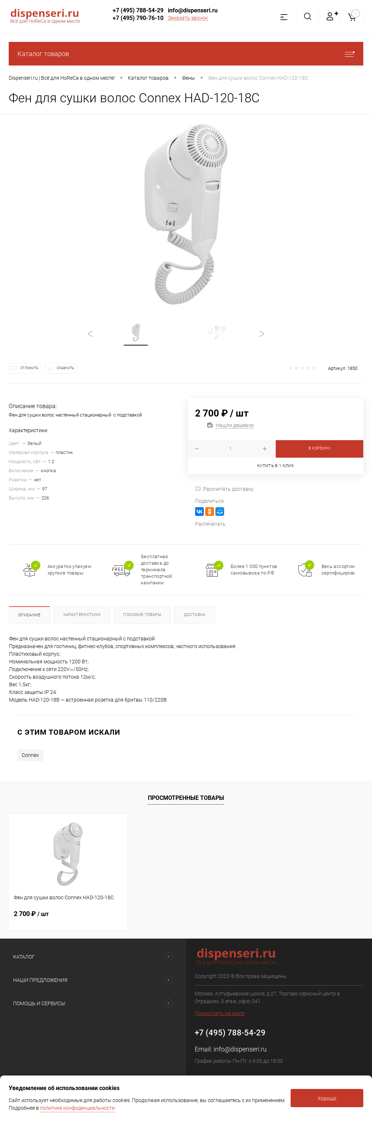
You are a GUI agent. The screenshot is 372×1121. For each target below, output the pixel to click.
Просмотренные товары (186, 797)
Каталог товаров (186, 54)
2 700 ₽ (31, 913)
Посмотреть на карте (219, 1013)
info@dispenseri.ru (193, 10)
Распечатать (210, 524)
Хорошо (327, 1098)
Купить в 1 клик (275, 465)
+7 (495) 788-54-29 (138, 10)
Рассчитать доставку (224, 489)
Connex (30, 755)
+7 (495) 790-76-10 (138, 18)
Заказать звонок (188, 18)
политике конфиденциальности (77, 1108)
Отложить (29, 368)
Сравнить (65, 368)
